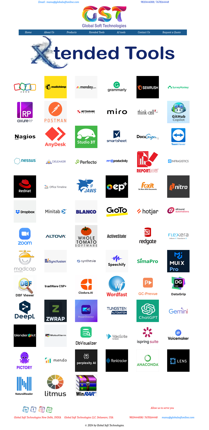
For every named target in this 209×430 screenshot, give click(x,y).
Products (72, 32)
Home (28, 32)
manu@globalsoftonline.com (178, 417)
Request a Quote (171, 32)
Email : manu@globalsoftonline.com (58, 2)
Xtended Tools (96, 32)
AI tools (121, 32)
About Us (49, 32)
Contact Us (144, 32)
